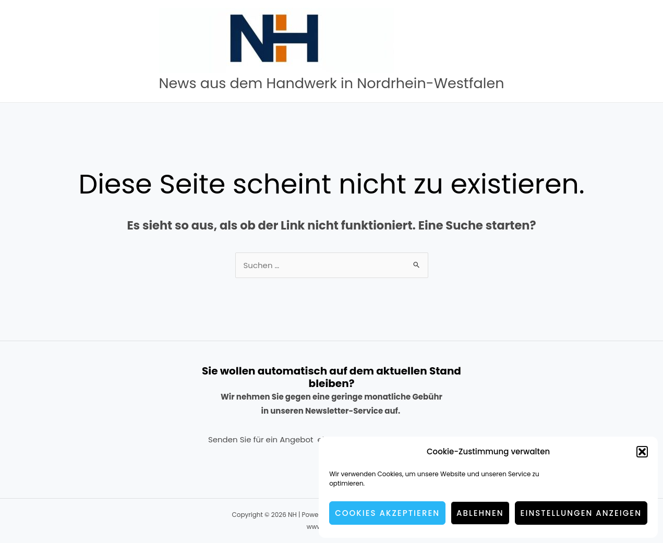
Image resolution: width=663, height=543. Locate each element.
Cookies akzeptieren (387, 513)
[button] (642, 452)
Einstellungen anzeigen (581, 513)
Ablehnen (480, 513)
